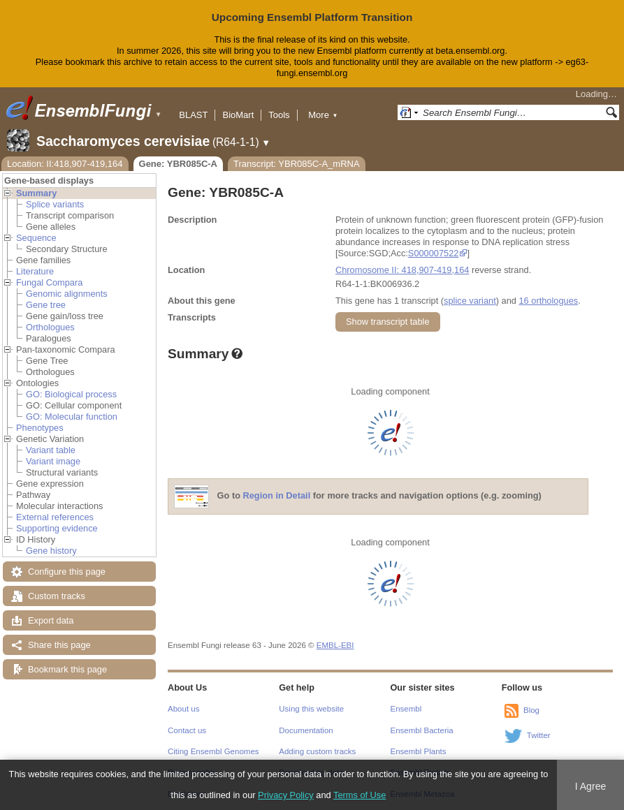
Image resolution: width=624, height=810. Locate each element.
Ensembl (406, 709)
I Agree (591, 786)
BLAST (193, 115)
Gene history (51, 550)
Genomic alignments (67, 293)
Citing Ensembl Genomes (213, 751)
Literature (35, 271)
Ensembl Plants (419, 751)
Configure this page (67, 571)
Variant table (50, 450)
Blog (531, 710)
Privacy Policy (286, 795)
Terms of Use (359, 795)
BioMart (238, 115)
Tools (278, 115)
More (323, 115)
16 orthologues (548, 300)
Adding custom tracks (317, 751)
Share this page (59, 645)
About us (183, 709)
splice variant (470, 300)
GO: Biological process (71, 394)
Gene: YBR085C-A (178, 164)
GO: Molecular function (71, 416)
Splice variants (55, 204)
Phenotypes (40, 427)
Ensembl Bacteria (422, 730)
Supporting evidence (57, 528)
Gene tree (46, 305)
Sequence (36, 238)
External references (55, 517)
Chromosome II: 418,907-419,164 (402, 270)
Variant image (53, 461)
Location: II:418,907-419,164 (65, 164)
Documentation (306, 730)
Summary (36, 193)
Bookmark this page (67, 669)
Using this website (311, 709)
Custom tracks (56, 596)
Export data (50, 620)
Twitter (539, 735)
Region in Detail (277, 495)
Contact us (187, 730)
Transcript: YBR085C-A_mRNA (296, 164)
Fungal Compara (49, 282)
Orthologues (50, 327)
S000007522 (433, 253)
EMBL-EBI (335, 645)
